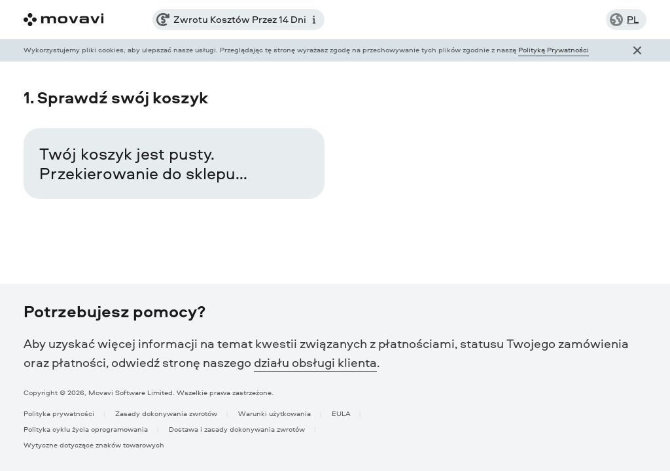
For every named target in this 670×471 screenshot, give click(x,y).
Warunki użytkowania (274, 413)
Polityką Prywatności (553, 49)
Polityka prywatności (59, 413)
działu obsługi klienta (315, 362)
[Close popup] (637, 50)
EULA (341, 413)
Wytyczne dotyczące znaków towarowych (94, 444)
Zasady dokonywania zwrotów (166, 413)
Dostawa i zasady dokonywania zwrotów (237, 429)
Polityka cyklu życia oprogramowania (86, 429)
